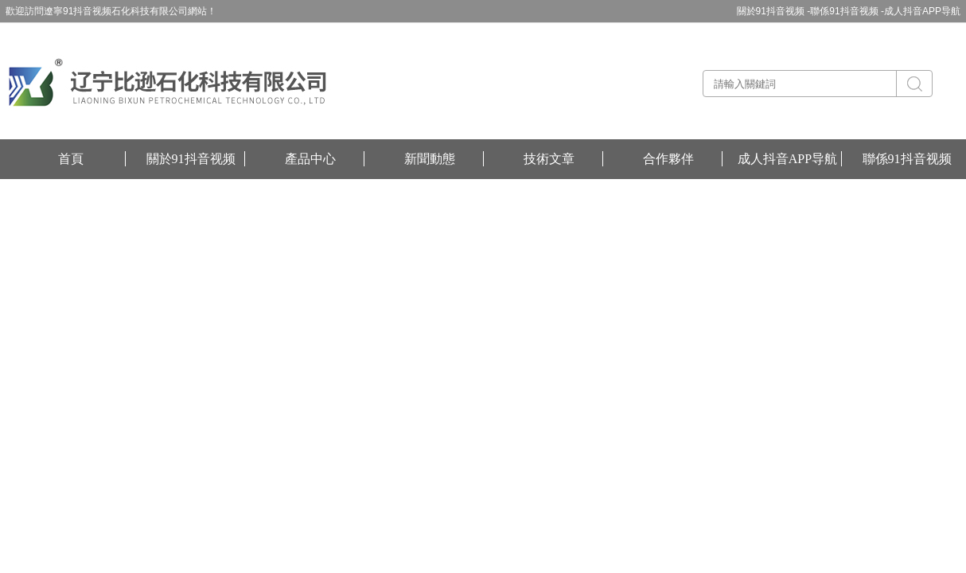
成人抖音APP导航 (922, 11)
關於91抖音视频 (191, 159)
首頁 (71, 159)
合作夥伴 (668, 159)
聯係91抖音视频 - (847, 11)
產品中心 (310, 159)
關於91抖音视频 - (774, 11)
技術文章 (549, 159)
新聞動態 (429, 159)
